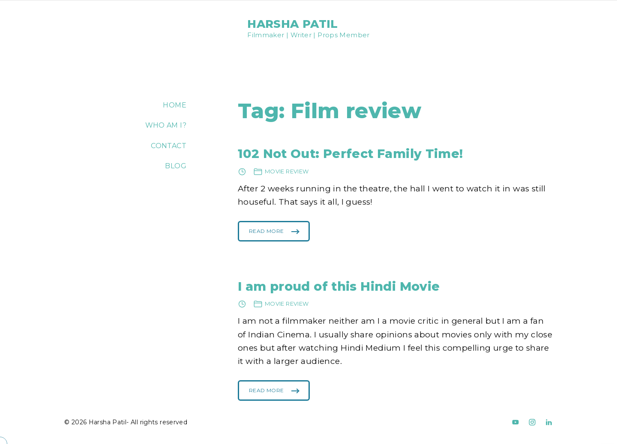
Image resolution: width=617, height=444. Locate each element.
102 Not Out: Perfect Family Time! (350, 153)
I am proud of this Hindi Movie (339, 286)
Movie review (287, 171)
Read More (266, 234)
